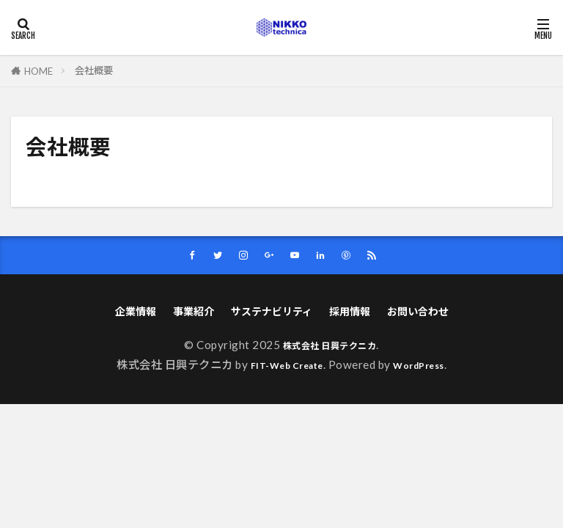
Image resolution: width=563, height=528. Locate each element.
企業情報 (128, 313)
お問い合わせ (425, 313)
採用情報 (353, 313)
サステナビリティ (270, 313)
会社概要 (94, 70)
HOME (38, 71)
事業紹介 (188, 313)
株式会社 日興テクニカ (329, 349)
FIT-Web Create (282, 368)
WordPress (427, 368)
